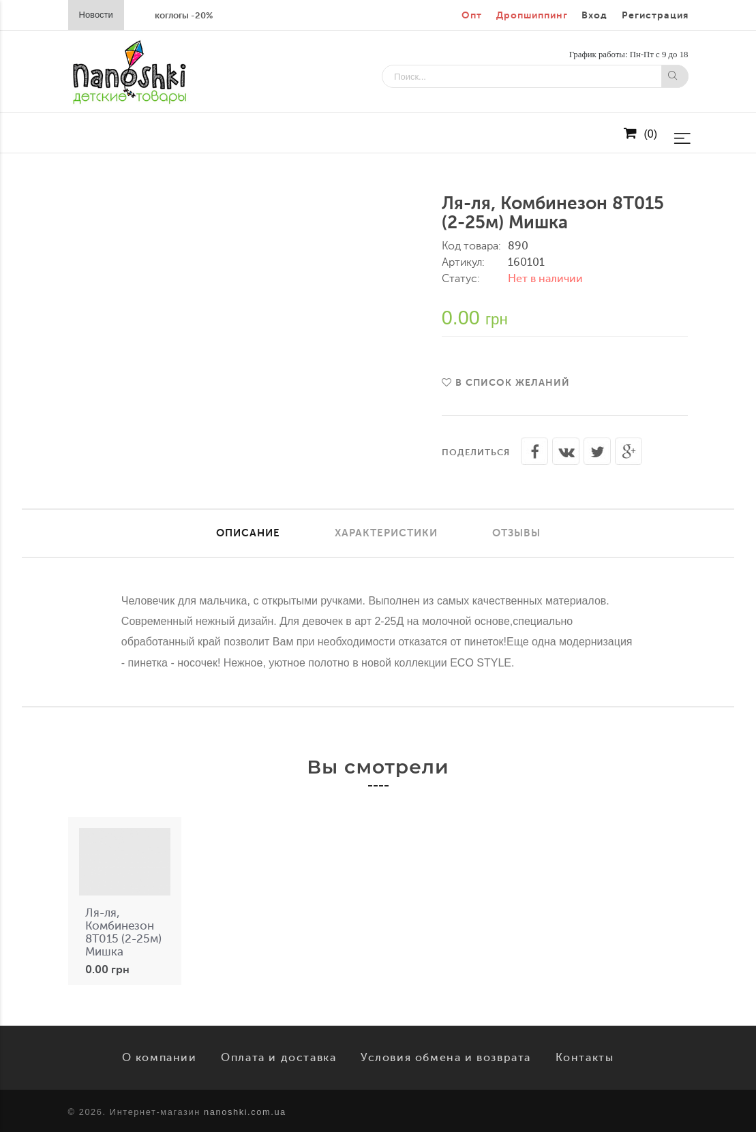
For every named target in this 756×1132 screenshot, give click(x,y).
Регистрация (655, 15)
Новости (96, 15)
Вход (594, 15)
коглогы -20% (184, 15)
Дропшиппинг (532, 15)
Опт (472, 15)
